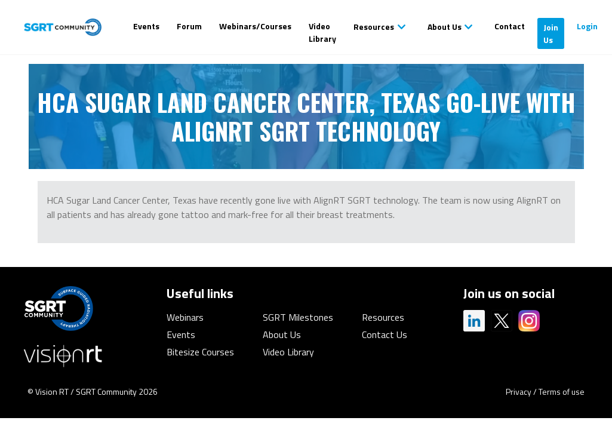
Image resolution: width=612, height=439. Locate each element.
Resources (373, 26)
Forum (189, 26)
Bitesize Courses (200, 352)
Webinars (185, 317)
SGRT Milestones (298, 317)
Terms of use (562, 391)
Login (587, 26)
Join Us (550, 33)
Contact (509, 26)
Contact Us (384, 334)
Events (146, 26)
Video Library (322, 32)
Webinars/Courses (255, 26)
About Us (445, 26)
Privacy (518, 391)
